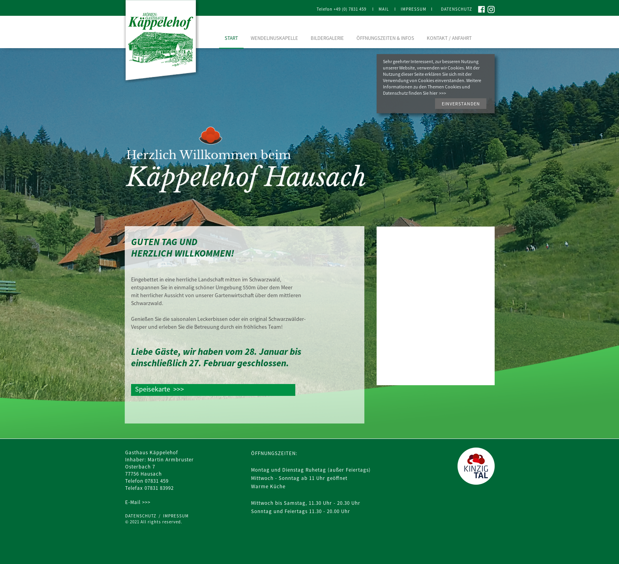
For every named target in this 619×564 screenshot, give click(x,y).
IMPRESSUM (176, 516)
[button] (460, 103)
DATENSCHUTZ (142, 516)
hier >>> (438, 93)
